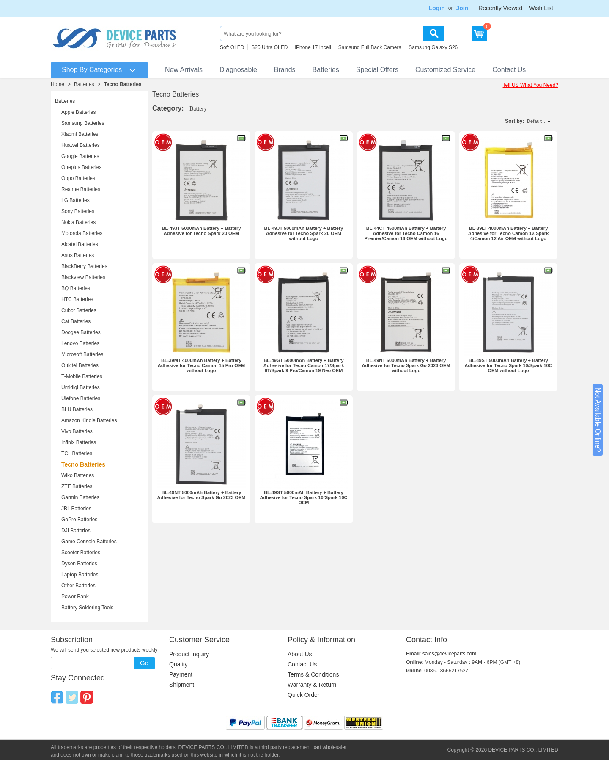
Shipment (181, 684)
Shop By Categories (92, 69)
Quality (178, 664)
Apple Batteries (78, 112)
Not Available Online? (597, 419)
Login (437, 8)
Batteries (326, 69)
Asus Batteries (77, 255)
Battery (198, 108)
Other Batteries (78, 586)
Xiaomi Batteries (79, 134)
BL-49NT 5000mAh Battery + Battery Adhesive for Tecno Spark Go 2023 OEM (201, 495)
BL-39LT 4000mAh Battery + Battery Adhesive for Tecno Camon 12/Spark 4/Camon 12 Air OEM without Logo (508, 233)
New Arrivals (184, 69)
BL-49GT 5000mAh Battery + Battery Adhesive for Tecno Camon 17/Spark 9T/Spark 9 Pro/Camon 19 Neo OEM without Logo (303, 368)
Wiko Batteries (77, 475)
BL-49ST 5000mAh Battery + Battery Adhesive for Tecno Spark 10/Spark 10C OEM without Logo (508, 365)
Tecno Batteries (122, 84)
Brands (285, 69)
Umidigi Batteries (80, 387)
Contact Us (509, 69)
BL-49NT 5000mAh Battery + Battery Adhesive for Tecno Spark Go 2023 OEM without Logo (406, 365)
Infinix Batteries (78, 442)
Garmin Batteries (80, 497)
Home (57, 84)
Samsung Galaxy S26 (433, 47)
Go (144, 662)
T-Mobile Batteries (81, 376)
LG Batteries (75, 200)
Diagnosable (238, 69)
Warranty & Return (312, 684)
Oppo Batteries (78, 178)
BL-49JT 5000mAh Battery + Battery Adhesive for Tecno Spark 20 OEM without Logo (303, 233)
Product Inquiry (189, 654)
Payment (180, 674)
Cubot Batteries (78, 310)
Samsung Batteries (82, 123)
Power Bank (75, 597)
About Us (300, 654)
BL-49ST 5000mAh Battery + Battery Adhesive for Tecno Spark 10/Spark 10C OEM (303, 497)
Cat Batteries (76, 321)
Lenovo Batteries (80, 343)
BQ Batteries (75, 288)
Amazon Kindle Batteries (89, 420)
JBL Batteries (76, 508)
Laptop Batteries (79, 575)
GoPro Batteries (79, 519)
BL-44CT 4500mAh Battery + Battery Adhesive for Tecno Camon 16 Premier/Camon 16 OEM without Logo (406, 233)
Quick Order (303, 694)
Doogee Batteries (81, 332)
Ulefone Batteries (80, 398)
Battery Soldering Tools (87, 608)
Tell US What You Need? (530, 85)
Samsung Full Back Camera (369, 47)
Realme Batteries (80, 189)
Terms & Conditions (313, 674)
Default (534, 121)
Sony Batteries (77, 211)
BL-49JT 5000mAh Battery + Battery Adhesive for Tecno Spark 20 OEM (201, 231)
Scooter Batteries (80, 552)
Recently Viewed (500, 8)
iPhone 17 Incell (313, 47)
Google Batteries (80, 156)
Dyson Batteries (79, 564)
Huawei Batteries (80, 145)
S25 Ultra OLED (269, 47)
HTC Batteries (77, 299)
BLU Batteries (77, 409)
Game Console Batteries (89, 541)
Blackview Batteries (83, 277)
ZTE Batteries (76, 486)
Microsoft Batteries (82, 354)
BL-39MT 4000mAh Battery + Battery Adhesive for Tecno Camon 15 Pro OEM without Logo (201, 365)
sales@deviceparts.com (449, 654)
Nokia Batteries (78, 222)
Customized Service (445, 69)
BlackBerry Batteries (84, 266)
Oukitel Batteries (80, 365)
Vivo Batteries (77, 431)
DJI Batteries (76, 530)
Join (462, 8)
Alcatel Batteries (79, 244)
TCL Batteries (76, 453)
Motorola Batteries (81, 233)
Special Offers (377, 69)
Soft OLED (232, 47)
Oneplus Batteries (81, 167)
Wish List (541, 8)
